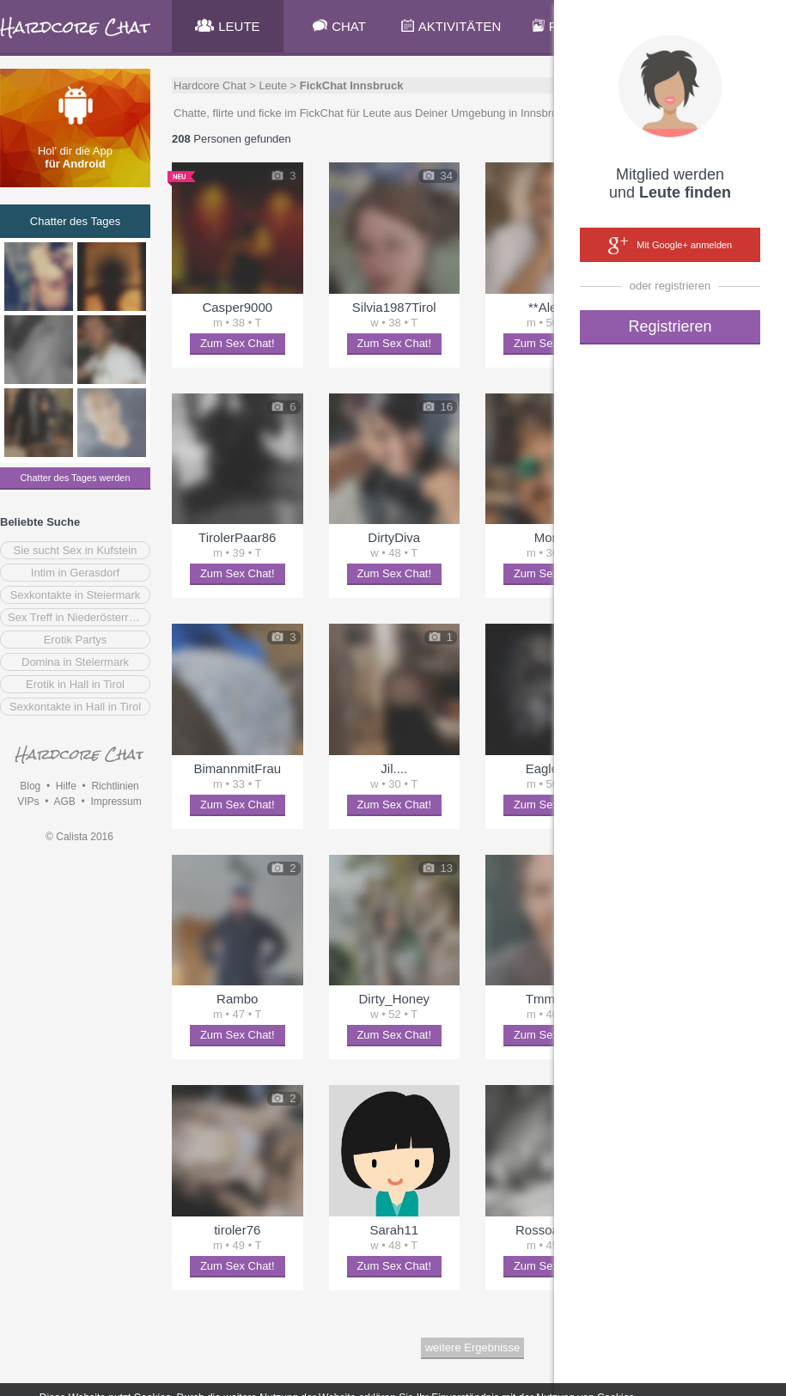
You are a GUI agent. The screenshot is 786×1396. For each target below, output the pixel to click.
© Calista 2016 (79, 837)
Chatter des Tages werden (75, 477)
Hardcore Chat (210, 85)
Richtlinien (114, 786)
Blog (30, 786)
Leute (273, 85)
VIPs (28, 802)
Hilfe (66, 786)
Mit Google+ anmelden (670, 245)
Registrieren (669, 326)
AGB (64, 802)
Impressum (115, 802)
